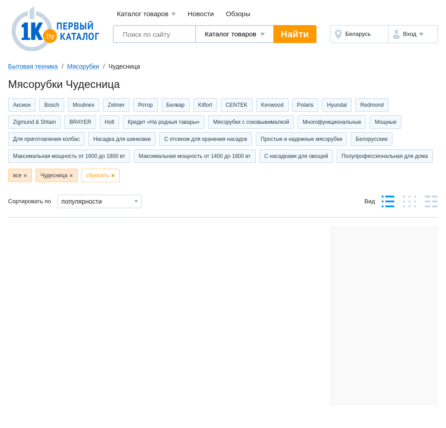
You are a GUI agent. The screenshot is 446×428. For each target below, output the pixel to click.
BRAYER (80, 122)
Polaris (305, 105)
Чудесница (53, 175)
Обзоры (238, 13)
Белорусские (372, 139)
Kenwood (272, 105)
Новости (201, 13)
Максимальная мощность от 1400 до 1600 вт (194, 156)
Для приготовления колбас (46, 139)
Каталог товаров (146, 14)
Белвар (175, 105)
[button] (412, 34)
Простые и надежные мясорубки (301, 139)
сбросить (97, 175)
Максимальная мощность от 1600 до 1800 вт (69, 156)
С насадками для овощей (296, 156)
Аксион (22, 105)
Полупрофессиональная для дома (385, 156)
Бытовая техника (33, 66)
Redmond (372, 105)
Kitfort (205, 105)
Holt (109, 122)
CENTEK (237, 105)
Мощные (386, 122)
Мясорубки (83, 66)
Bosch (51, 105)
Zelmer (116, 105)
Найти (295, 34)
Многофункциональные (332, 122)
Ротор (145, 105)
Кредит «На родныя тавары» (164, 122)
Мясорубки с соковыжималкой (251, 122)
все (17, 175)
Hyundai (337, 105)
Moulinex (83, 105)
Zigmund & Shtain (34, 122)
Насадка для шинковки (122, 139)
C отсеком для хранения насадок (205, 139)
